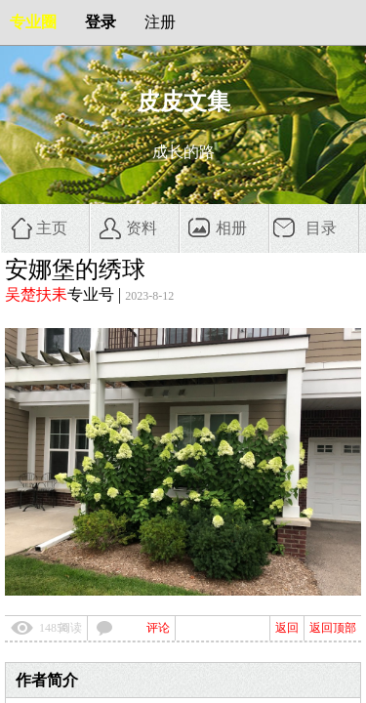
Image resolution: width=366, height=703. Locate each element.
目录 (321, 228)
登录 (100, 22)
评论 (158, 628)
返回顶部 (332, 628)
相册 (231, 228)
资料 (141, 228)
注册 (160, 22)
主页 (51, 228)
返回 (287, 628)
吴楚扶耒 (36, 294)
